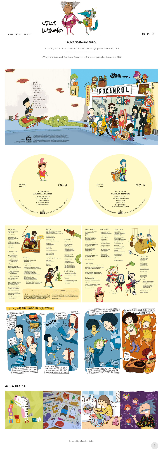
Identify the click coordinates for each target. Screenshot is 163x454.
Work (10, 34)
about (18, 34)
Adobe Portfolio (87, 441)
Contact (28, 34)
